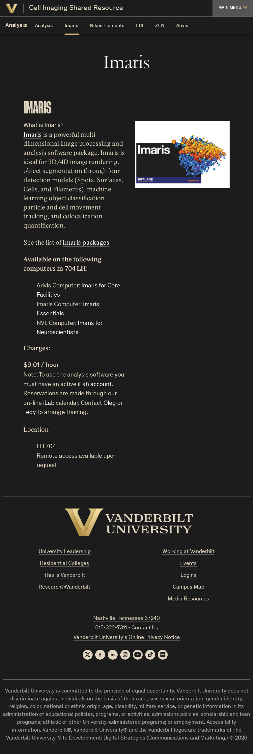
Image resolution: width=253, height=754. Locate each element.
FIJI (139, 25)
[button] (232, 8)
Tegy (29, 412)
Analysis (44, 25)
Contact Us (144, 628)
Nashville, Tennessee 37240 (126, 618)
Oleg (109, 403)
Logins (188, 575)
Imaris (71, 25)
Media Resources (188, 599)
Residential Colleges (64, 564)
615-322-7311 (111, 628)
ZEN (159, 25)
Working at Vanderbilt (188, 552)
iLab (48, 403)
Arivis (182, 25)
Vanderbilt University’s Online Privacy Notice (126, 638)
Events (188, 564)
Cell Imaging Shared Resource (76, 8)
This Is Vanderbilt (64, 575)
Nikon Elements (107, 25)
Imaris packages (86, 243)
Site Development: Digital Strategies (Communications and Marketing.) (143, 738)
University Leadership (65, 552)
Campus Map (188, 587)
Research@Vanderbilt (64, 587)
